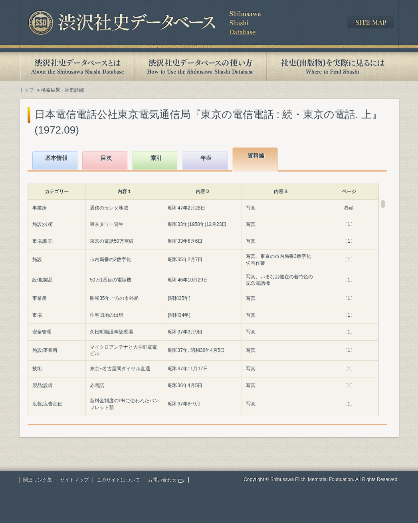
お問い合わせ (162, 480)
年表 (206, 158)
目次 (106, 158)
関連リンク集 (37, 480)
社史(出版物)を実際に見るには (332, 66)
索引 (156, 158)
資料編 (256, 155)
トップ (27, 90)
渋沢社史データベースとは (77, 66)
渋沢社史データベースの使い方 (200, 66)
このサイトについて (118, 480)
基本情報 (56, 158)
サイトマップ (74, 480)
